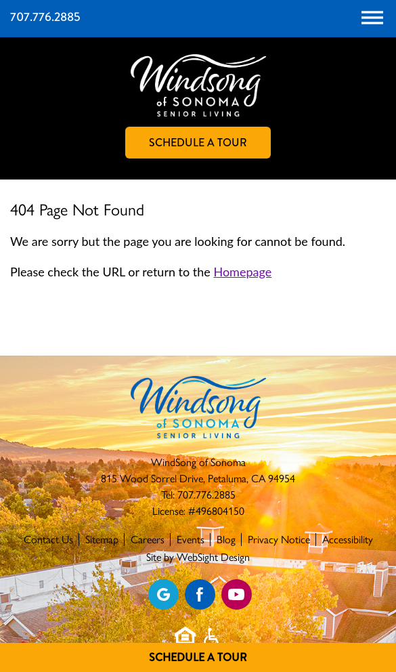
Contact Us (48, 539)
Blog (226, 539)
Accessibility (347, 539)
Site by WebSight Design (198, 557)
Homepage (242, 271)
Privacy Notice (279, 539)
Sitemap (101, 539)
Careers (147, 539)
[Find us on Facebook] (200, 594)
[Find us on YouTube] (236, 594)
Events (190, 539)
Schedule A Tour (198, 657)
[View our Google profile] (163, 594)
